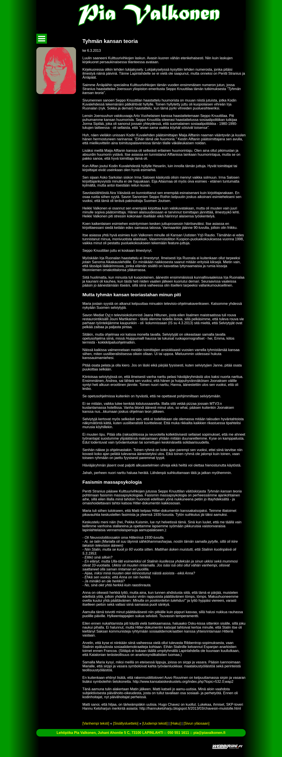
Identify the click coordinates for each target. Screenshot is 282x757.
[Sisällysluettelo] (125, 723)
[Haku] (176, 723)
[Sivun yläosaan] (196, 723)
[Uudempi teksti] (155, 723)
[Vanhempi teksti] (95, 723)
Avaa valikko (41, 39)
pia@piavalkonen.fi (209, 733)
